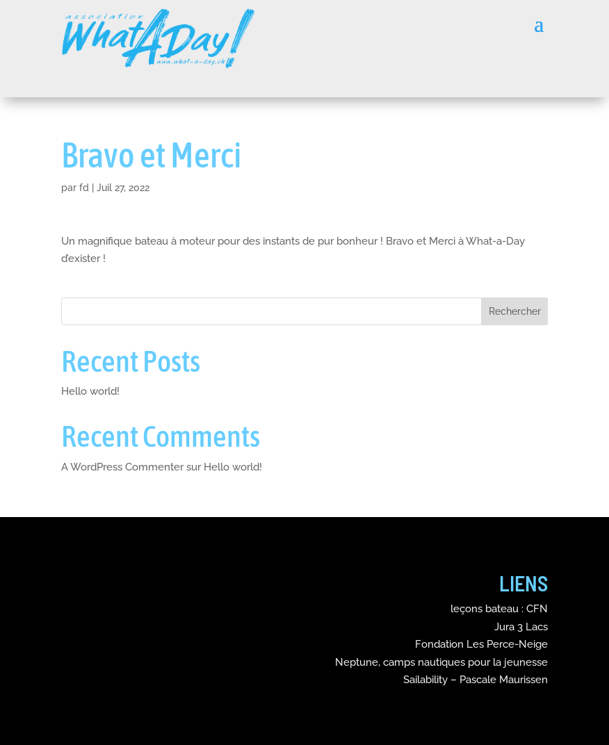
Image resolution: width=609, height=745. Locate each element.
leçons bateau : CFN (499, 609)
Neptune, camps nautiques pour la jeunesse (441, 662)
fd (84, 187)
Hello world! (90, 391)
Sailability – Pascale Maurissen (475, 679)
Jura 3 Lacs (521, 627)
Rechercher (515, 311)
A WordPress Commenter (122, 467)
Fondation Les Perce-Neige (481, 644)
